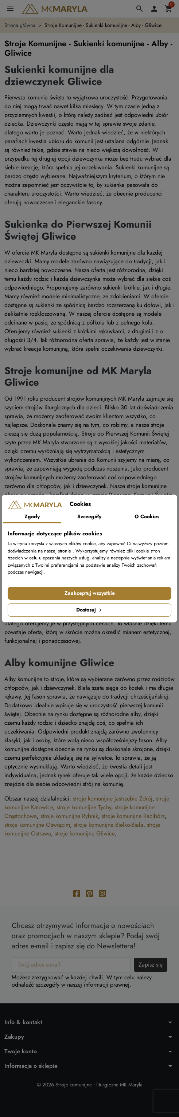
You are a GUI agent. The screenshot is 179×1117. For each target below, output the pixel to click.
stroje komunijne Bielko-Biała (108, 825)
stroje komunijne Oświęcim (37, 825)
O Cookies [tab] (147, 516)
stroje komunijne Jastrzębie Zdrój (112, 798)
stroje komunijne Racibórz (133, 816)
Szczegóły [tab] (89, 516)
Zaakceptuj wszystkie (90, 593)
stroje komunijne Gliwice (84, 833)
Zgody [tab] (32, 516)
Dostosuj (89, 609)
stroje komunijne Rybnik (69, 816)
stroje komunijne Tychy (84, 807)
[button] (139, 8)
